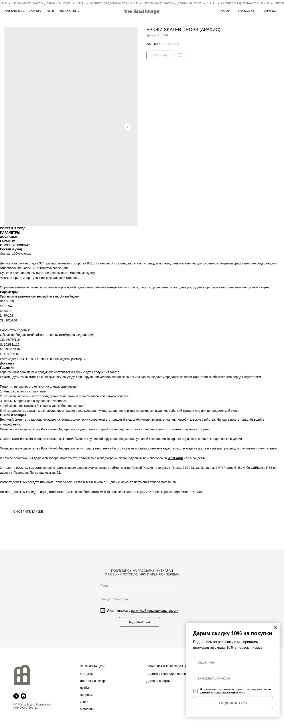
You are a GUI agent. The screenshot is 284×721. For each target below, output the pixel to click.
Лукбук (85, 687)
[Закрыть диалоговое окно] (275, 627)
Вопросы (86, 695)
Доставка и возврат (94, 681)
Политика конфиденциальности (169, 674)
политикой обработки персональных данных (235, 691)
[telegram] (16, 696)
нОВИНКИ (35, 11)
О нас (84, 702)
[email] (139, 599)
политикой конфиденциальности (154, 610)
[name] (139, 585)
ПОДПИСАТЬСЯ (139, 622)
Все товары (13, 11)
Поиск (225, 11)
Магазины (87, 709)
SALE (50, 11)
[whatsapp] (23, 696)
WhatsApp (175, 458)
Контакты (86, 674)
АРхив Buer (67, 11)
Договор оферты (158, 681)
